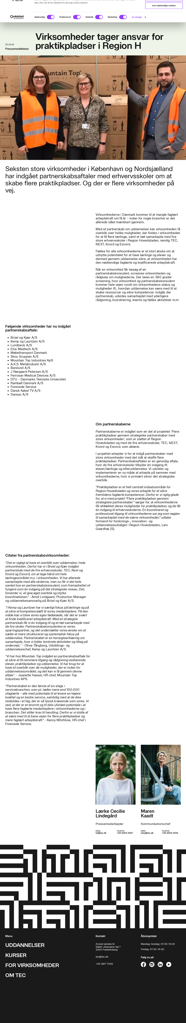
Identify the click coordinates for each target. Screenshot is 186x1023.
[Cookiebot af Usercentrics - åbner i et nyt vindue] (17, 34)
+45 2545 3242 (170, 833)
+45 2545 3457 (125, 833)
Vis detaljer (137, 33)
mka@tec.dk (147, 833)
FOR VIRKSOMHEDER (32, 965)
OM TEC (15, 975)
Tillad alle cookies (164, 6)
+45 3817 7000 (104, 964)
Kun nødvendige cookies (164, 22)
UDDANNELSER (25, 945)
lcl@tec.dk (101, 833)
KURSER (15, 955)
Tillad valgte (164, 14)
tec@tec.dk (102, 956)
